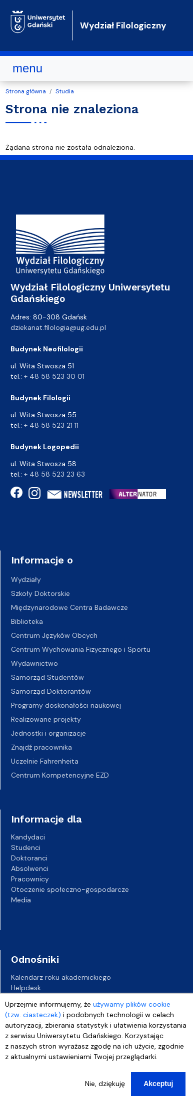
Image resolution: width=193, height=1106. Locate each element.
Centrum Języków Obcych (54, 635)
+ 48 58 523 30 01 (54, 376)
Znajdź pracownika (41, 747)
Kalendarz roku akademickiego (61, 977)
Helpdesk (26, 987)
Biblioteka (27, 621)
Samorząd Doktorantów (51, 691)
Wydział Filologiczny (123, 25)
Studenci (25, 847)
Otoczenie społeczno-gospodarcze (70, 889)
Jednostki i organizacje (48, 733)
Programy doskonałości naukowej (66, 705)
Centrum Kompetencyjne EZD (60, 775)
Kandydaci (28, 836)
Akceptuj (158, 1084)
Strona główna (26, 91)
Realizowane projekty (46, 719)
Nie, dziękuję (105, 1083)
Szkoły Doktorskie (40, 593)
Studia (65, 91)
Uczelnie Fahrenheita (44, 761)
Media (21, 899)
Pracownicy (30, 878)
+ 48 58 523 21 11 (51, 425)
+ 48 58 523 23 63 (54, 474)
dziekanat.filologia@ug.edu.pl (58, 327)
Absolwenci (29, 868)
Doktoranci (29, 857)
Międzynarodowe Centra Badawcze (69, 607)
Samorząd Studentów (47, 677)
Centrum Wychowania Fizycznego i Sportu (80, 649)
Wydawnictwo (34, 663)
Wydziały (26, 579)
